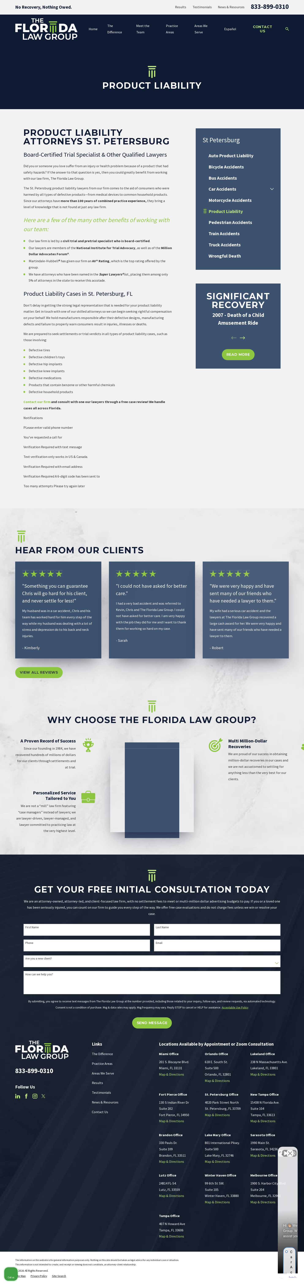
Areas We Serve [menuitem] (201, 29)
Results (180, 7)
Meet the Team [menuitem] (142, 29)
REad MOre (238, 354)
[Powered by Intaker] (268, 1276)
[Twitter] (43, 1096)
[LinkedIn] (17, 1096)
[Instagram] (35, 1096)
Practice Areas (102, 1063)
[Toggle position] (281, 1150)
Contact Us (262, 29)
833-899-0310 (270, 7)
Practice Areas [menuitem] (172, 29)
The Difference (102, 1054)
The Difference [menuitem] (114, 29)
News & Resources (231, 7)
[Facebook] (26, 1096)
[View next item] (242, 338)
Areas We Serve (103, 1073)
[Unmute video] (229, 1150)
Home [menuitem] (93, 29)
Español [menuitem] (230, 29)
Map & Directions (171, 1074)
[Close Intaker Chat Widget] (290, 1150)
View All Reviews (39, 672)
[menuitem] (238, 155)
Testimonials (202, 7)
